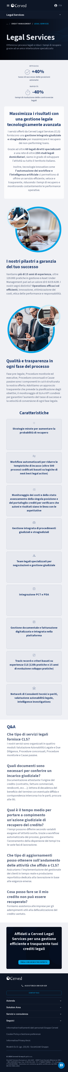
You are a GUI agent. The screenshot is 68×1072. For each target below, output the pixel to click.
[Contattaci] (61, 1065)
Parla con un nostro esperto (34, 962)
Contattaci (34, 993)
